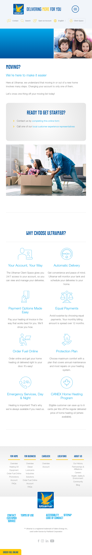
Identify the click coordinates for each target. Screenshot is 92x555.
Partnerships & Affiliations (78, 468)
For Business (30, 456)
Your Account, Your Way (25, 265)
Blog (78, 485)
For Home (14, 456)
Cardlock (46, 456)
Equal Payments (66, 308)
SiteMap (68, 515)
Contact (12, 20)
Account (14, 480)
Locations (62, 456)
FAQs (14, 483)
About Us (78, 456)
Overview (14, 463)
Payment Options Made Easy (25, 310)
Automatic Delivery (66, 265)
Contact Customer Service (12, 518)
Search (26, 20)
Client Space (76, 20)
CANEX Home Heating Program (66, 396)
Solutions (30, 477)
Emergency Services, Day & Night (25, 396)
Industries (30, 473)
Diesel (30, 467)
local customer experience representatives (54, 126)
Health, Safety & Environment (78, 477)
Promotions (14, 477)
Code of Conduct (54, 518)
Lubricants (30, 470)
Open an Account (42, 20)
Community (78, 481)
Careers (78, 472)
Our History (78, 463)
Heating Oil (13, 467)
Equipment (14, 470)
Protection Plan (67, 351)
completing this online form (46, 120)
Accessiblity (52, 515)
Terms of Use (27, 515)
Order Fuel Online (25, 351)
